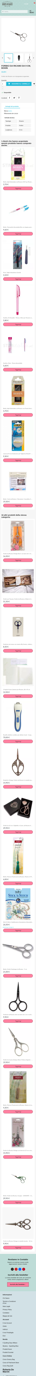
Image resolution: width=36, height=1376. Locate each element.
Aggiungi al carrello (19, 84)
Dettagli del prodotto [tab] (12, 106)
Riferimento (7, 113)
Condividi (9, 98)
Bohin (10, 111)
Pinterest (19, 98)
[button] (18, 188)
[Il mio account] (25, 4)
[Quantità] (3, 84)
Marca (6, 111)
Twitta (14, 98)
